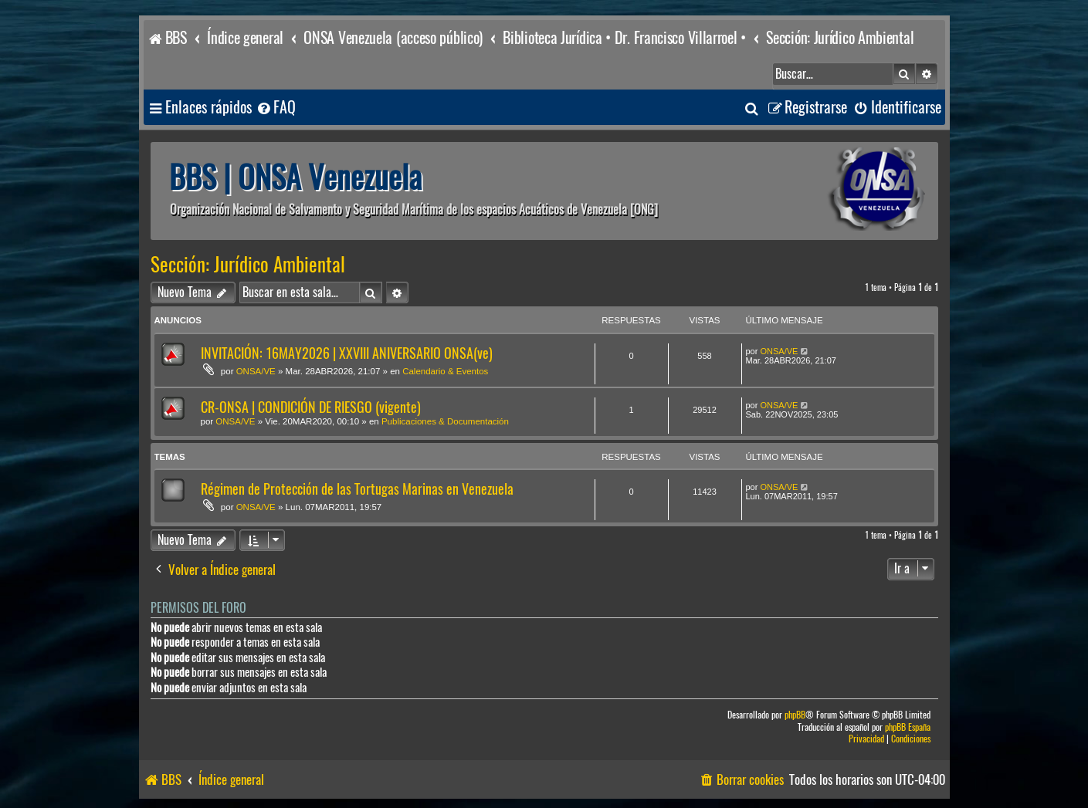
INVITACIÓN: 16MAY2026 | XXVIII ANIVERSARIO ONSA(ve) (347, 353)
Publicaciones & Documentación (445, 421)
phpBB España (907, 727)
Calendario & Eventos (445, 371)
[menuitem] (276, 107)
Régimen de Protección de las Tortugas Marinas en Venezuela (357, 489)
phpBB (795, 715)
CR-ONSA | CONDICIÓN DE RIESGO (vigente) (311, 407)
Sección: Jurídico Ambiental (248, 265)
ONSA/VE (256, 371)
